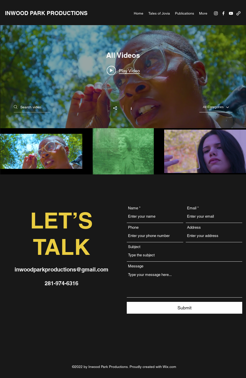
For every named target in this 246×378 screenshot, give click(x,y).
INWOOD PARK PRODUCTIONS (46, 13)
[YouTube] (230, 13)
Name (133, 208)
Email (191, 208)
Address (194, 227)
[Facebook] (223, 13)
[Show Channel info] (128, 107)
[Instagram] (215, 13)
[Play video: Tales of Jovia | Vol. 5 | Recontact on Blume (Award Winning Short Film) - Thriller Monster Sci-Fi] (123, 71)
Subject (134, 247)
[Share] (117, 108)
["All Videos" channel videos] (123, 151)
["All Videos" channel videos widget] (123, 99)
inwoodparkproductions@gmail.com (61, 269)
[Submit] (184, 308)
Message (135, 266)
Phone (133, 227)
